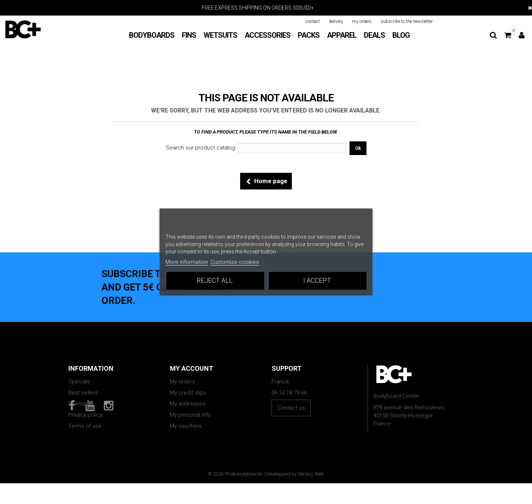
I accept (317, 280)
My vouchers (186, 426)
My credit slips (188, 392)
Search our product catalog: (201, 147)
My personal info (190, 414)
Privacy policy (85, 414)
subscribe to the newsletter (407, 21)
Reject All (215, 280)
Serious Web (311, 494)
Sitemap (78, 403)
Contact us (291, 407)
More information (187, 262)
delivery (336, 21)
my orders (362, 21)
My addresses (187, 403)
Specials (79, 381)
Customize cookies (235, 262)
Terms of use (85, 426)
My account (191, 368)
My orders (182, 381)
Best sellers (83, 392)
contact (313, 21)
